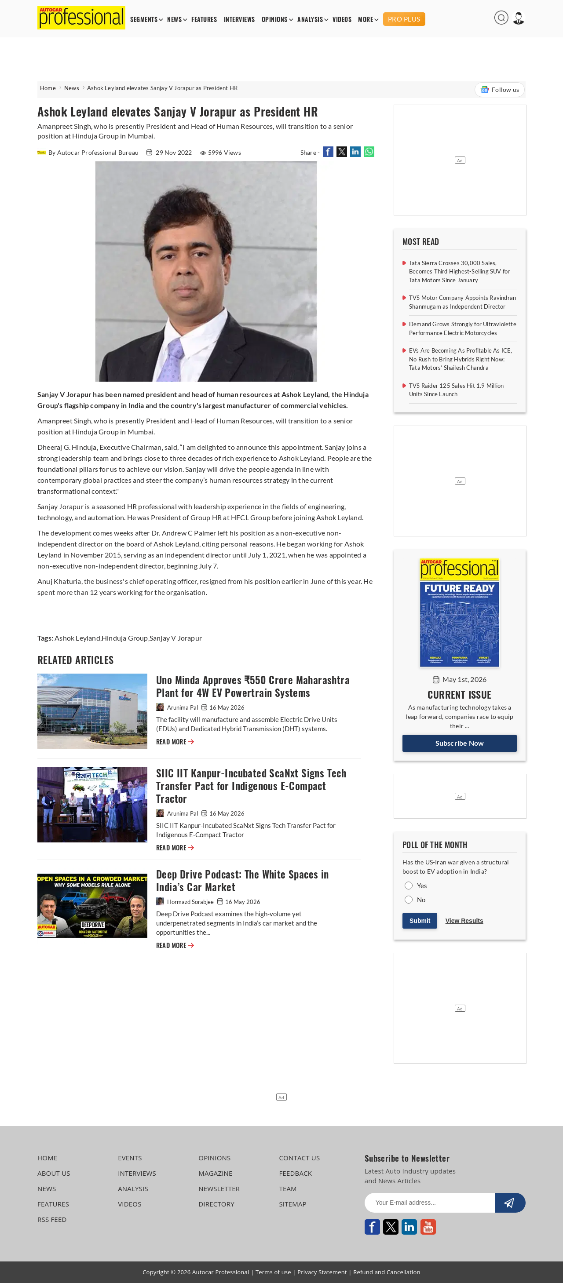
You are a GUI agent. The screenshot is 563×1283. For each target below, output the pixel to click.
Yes (422, 885)
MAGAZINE (215, 1173)
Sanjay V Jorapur (176, 638)
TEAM (287, 1188)
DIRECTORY (216, 1203)
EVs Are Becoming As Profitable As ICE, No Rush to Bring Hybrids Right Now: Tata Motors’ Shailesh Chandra (460, 359)
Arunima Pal (177, 707)
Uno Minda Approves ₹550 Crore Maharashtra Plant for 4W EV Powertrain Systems (253, 686)
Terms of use (273, 1272)
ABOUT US (53, 1173)
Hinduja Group (125, 638)
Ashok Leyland (77, 638)
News (71, 87)
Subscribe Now (459, 743)
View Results (464, 920)
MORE (365, 19)
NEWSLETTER (219, 1188)
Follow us (499, 89)
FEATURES (204, 19)
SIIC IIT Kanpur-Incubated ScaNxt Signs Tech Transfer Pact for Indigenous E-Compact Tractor (251, 786)
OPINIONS (275, 19)
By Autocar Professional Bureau (88, 152)
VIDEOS (342, 19)
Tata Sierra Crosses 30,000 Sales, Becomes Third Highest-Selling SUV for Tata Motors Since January (459, 271)
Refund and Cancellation (386, 1272)
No (421, 900)
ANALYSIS (310, 19)
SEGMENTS (143, 19)
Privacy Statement (322, 1272)
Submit (419, 920)
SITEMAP (292, 1203)
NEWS (174, 19)
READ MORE (175, 741)
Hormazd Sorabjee (185, 901)
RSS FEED (52, 1219)
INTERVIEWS (239, 19)
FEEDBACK (295, 1173)
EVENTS (130, 1157)
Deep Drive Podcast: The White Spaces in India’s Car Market (242, 880)
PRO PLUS (404, 19)
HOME (47, 1157)
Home (48, 87)
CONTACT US (299, 1157)
